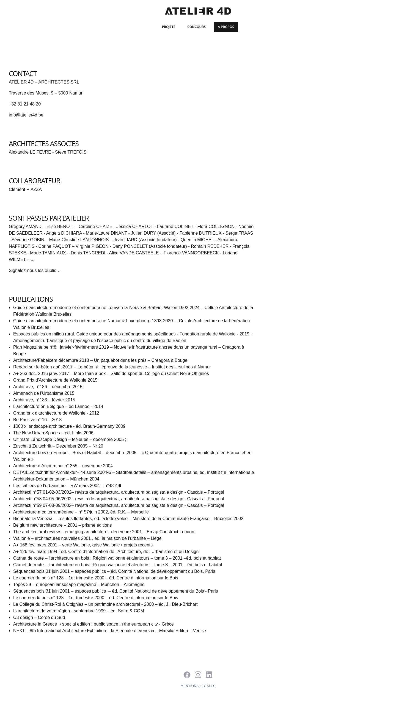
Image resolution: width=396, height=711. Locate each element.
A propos (226, 26)
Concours (196, 26)
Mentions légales (198, 686)
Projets (168, 26)
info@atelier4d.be (26, 115)
